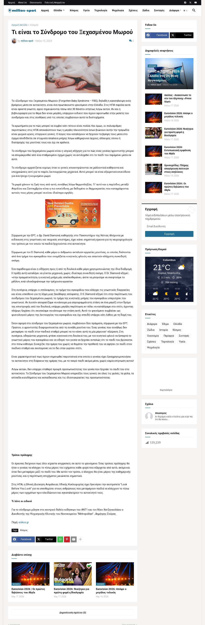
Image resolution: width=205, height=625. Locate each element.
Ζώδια (145, 10)
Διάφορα (174, 10)
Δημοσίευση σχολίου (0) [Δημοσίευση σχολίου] (72, 612)
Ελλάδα (58, 10)
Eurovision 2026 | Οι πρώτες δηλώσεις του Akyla (28, 590)
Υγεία (86, 10)
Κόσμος (74, 10)
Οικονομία (153, 335)
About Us (22, 2)
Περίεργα (169, 335)
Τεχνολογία (100, 10)
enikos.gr (24, 522)
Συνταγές (159, 10)
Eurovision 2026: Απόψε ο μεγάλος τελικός (111, 590)
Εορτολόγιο (166, 390)
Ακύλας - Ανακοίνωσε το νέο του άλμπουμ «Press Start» (177, 98)
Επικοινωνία (36, 2)
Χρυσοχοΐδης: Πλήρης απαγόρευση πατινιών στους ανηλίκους (176, 168)
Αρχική (11, 2)
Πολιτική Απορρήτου (55, 2)
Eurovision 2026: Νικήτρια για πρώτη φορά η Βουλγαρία (71, 590)
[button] (185, 10)
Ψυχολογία (118, 10)
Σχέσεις (133, 10)
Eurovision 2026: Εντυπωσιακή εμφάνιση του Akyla (177, 150)
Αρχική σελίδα (19, 25)
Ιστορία (163, 329)
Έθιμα (165, 324)
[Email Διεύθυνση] (169, 226)
